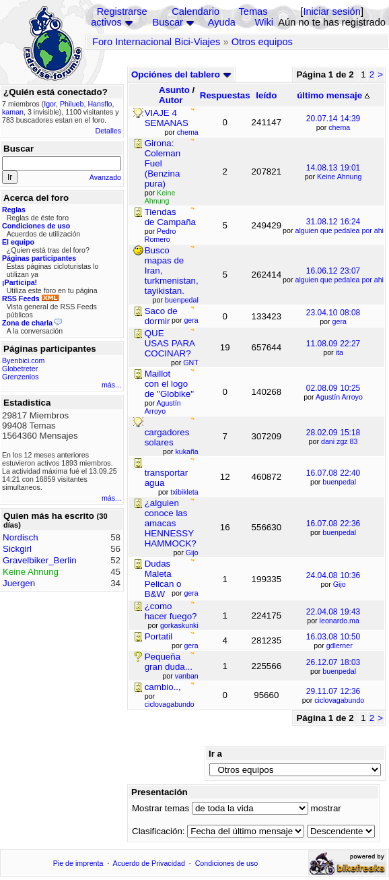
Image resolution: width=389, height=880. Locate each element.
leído (266, 95)
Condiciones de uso (226, 863)
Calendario (195, 11)
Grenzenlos (20, 377)
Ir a (215, 754)
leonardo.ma (339, 621)
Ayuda (222, 22)
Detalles (109, 131)
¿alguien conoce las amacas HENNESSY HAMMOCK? (171, 523)
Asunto (174, 90)
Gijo (339, 584)
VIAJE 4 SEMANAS (166, 118)
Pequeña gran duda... (168, 662)
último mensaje (333, 95)
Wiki (263, 22)
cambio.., (163, 687)
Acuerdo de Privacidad (149, 863)
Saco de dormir (161, 316)
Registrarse (122, 11)
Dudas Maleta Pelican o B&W (163, 579)
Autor (171, 100)
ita (339, 352)
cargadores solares (167, 437)
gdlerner (339, 645)
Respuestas (225, 95)
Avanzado (105, 177)
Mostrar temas (160, 808)
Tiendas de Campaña (170, 217)
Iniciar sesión (332, 11)
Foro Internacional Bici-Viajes (156, 41)
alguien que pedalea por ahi (339, 230)
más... (111, 385)
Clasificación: (158, 831)
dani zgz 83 (339, 441)
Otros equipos (262, 41)
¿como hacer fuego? (171, 611)
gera (339, 321)
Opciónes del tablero (181, 74)
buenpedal (339, 482)
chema (339, 127)
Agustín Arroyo (339, 397)
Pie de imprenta (78, 863)
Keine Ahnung (339, 176)
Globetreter (20, 369)
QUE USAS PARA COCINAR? (170, 343)
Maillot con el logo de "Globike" (169, 384)
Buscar (167, 22)
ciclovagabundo (339, 700)
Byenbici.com (23, 360)
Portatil (158, 636)
